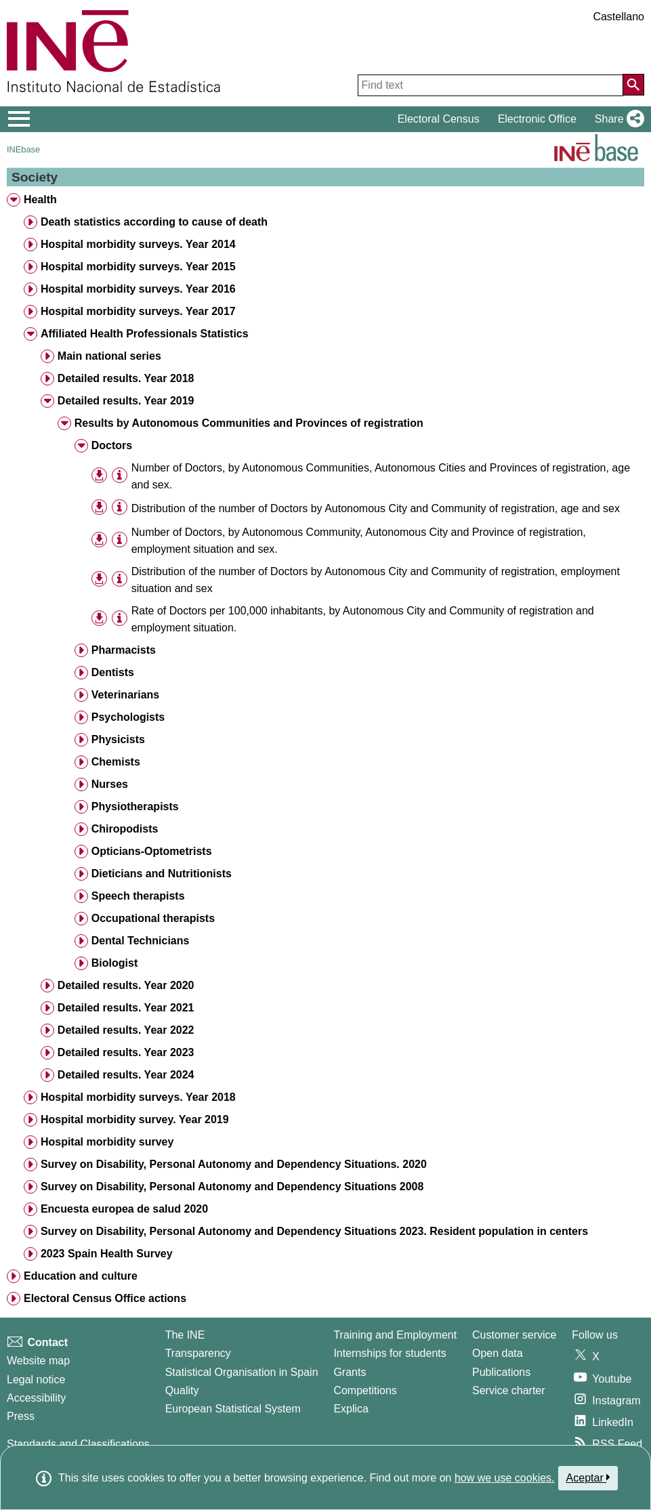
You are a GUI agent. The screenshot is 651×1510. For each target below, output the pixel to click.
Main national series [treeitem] (109, 356)
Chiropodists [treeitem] (125, 829)
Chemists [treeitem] (115, 762)
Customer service (514, 1335)
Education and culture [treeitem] (81, 1276)
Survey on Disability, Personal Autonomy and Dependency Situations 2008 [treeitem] (232, 1186)
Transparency (198, 1353)
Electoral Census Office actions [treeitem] (105, 1298)
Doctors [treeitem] (111, 445)
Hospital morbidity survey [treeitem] (107, 1142)
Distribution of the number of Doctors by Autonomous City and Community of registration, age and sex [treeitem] (375, 508)
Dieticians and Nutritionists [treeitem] (161, 873)
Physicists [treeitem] (118, 739)
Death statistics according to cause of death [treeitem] (154, 222)
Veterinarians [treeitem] (125, 694)
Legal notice (36, 1379)
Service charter (508, 1390)
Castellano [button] (618, 16)
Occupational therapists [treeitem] (153, 918)
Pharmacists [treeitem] (123, 650)
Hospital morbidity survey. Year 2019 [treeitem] (135, 1119)
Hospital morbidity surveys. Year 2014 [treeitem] (138, 244)
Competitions (364, 1390)
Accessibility (36, 1398)
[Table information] (119, 475)
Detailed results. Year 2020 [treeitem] (126, 985)
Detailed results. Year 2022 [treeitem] (126, 1030)
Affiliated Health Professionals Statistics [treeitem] (145, 333)
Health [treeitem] (40, 199)
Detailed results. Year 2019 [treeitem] (126, 400)
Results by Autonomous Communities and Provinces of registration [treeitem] (249, 423)
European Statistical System (233, 1408)
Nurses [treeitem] (109, 784)
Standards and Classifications (78, 1444)
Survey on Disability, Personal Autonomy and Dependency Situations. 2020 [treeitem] (234, 1164)
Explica (351, 1408)
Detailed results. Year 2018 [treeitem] (126, 378)
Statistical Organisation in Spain (241, 1372)
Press (21, 1416)
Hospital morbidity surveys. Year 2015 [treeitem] (138, 266)
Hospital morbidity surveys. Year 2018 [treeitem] (138, 1097)
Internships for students (389, 1353)
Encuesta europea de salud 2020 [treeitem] (124, 1209)
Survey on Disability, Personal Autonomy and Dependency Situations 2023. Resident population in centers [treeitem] (314, 1231)
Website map (38, 1360)
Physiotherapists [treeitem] (135, 806)
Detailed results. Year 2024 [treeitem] (126, 1075)
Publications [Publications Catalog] (501, 1372)
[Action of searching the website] (633, 85)
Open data (497, 1353)
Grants (349, 1372)
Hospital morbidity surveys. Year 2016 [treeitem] (138, 289)
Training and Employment (395, 1335)
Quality (182, 1390)
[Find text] (490, 85)
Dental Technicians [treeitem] (140, 940)
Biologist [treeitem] (114, 963)
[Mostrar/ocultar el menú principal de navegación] (19, 119)
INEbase (23, 149)
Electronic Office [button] (537, 119)
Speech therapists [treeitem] (138, 896)
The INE (185, 1335)
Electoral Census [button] (439, 119)
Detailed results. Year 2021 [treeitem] (126, 1007)
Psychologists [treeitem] (128, 717)
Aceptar (588, 1477)
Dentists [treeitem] (112, 672)
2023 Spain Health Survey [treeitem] (107, 1253)
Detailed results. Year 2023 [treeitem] (126, 1052)
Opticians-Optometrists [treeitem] (151, 851)
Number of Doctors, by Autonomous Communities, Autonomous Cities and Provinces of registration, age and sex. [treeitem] (380, 476)
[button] (616, 119)
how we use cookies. (505, 1478)
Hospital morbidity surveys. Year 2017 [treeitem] (138, 311)
